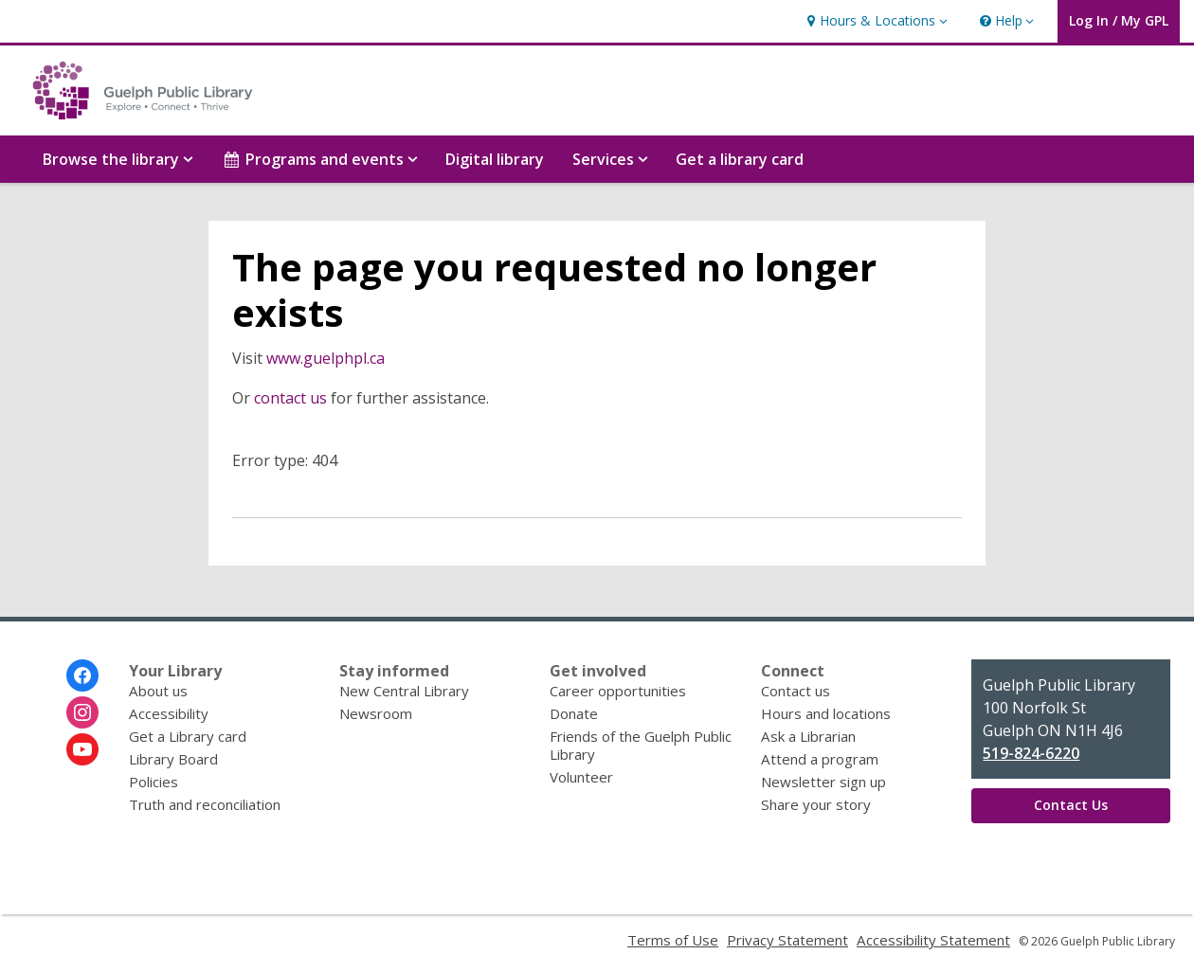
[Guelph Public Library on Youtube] (82, 749)
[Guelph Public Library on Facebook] (82, 675)
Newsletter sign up (823, 781)
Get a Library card (187, 736)
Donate (574, 713)
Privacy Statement (787, 939)
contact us (290, 397)
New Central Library (404, 690)
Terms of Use (672, 939)
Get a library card (740, 159)
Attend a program (819, 758)
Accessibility (168, 713)
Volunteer (581, 776)
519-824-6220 (1031, 753)
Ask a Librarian (808, 736)
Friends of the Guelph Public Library (641, 745)
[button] (874, 21)
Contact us (795, 690)
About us (158, 690)
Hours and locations (826, 713)
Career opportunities (618, 690)
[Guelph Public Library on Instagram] (82, 712)
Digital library (494, 159)
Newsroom (375, 713)
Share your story (816, 804)
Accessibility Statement (933, 939)
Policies (153, 781)
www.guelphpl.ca (325, 358)
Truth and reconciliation (204, 804)
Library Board (173, 758)
